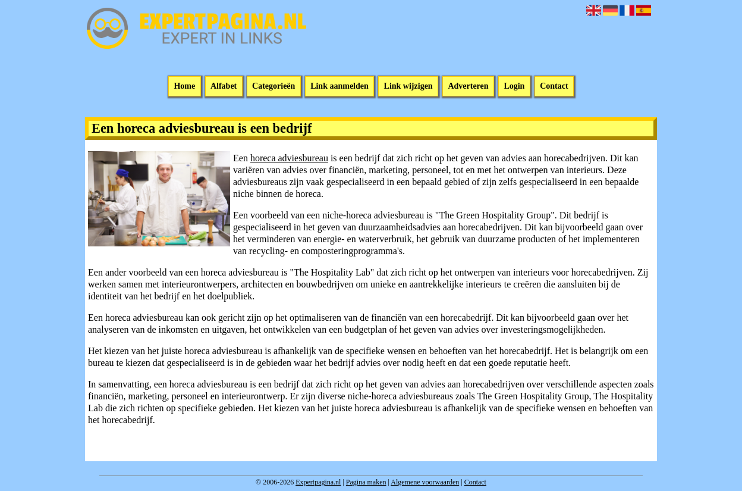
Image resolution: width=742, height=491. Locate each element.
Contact (554, 86)
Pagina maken (366, 482)
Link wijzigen (408, 86)
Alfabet (223, 86)
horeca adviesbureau (289, 158)
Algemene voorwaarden (425, 482)
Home (184, 86)
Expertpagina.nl (318, 482)
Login (514, 86)
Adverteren (468, 86)
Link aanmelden (339, 86)
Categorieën (273, 86)
